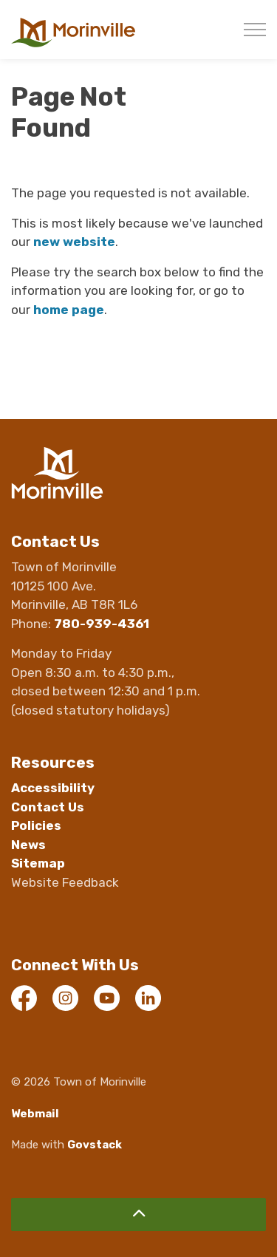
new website (74, 241)
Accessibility (53, 787)
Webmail (35, 1113)
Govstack (94, 1144)
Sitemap (38, 863)
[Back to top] (138, 1214)
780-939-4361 (101, 623)
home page (68, 309)
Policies (36, 825)
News (28, 844)
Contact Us (47, 807)
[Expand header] (255, 29)
